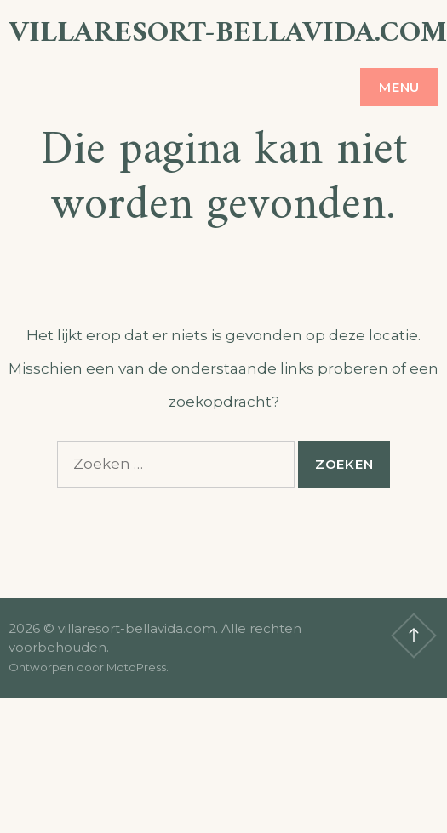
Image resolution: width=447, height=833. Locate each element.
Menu (399, 87)
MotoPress (136, 667)
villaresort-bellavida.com (228, 34)
